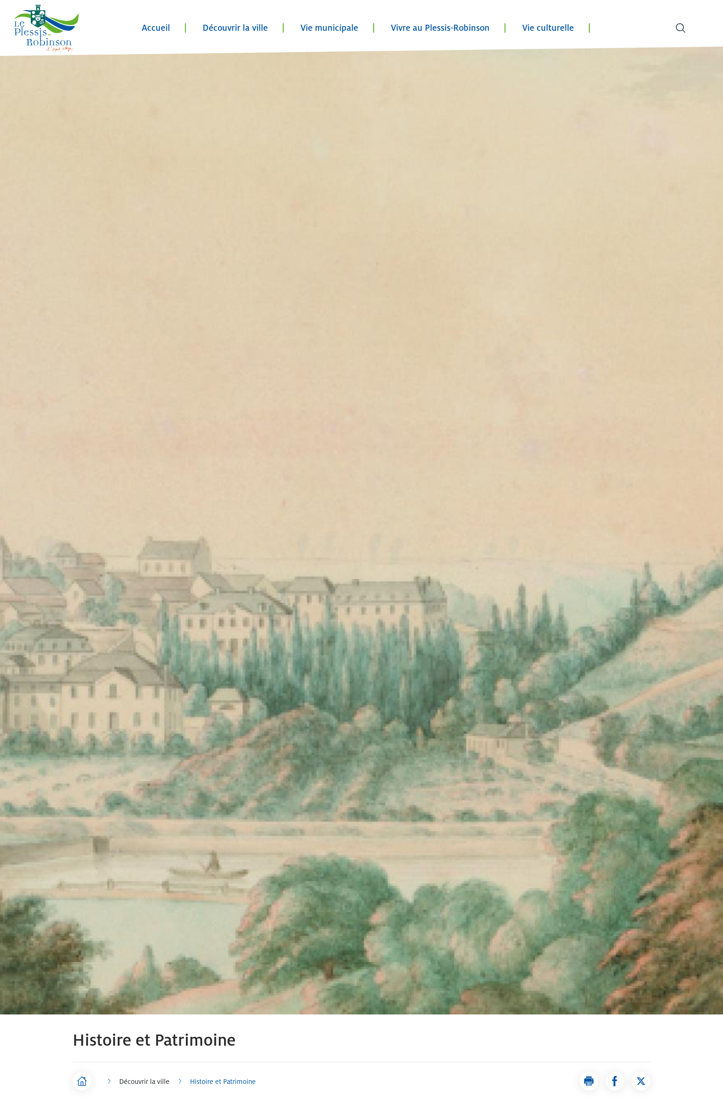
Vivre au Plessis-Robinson (440, 27)
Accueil (156, 27)
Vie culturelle (548, 27)
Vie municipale (329, 27)
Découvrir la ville (235, 27)
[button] (589, 1081)
